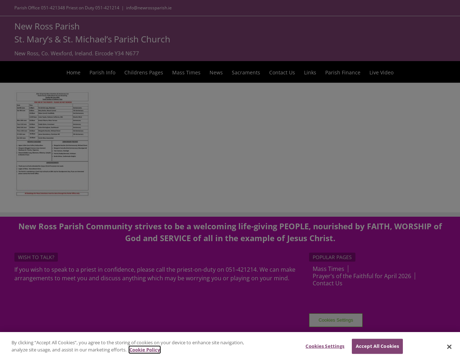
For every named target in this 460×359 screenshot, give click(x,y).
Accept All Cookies (377, 348)
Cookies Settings (324, 348)
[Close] (449, 349)
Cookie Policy (144, 352)
